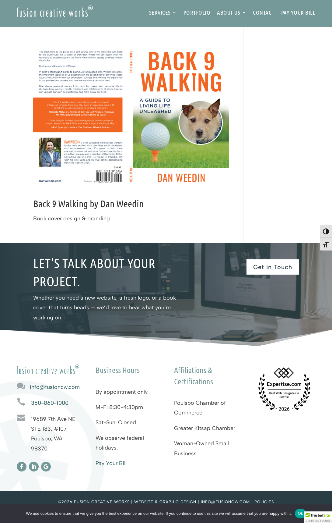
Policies (264, 502)
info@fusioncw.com (55, 387)
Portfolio (197, 13)
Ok (300, 513)
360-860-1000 (49, 403)
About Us (228, 13)
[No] (324, 514)
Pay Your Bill (298, 13)
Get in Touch (272, 267)
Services (160, 13)
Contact (263, 13)
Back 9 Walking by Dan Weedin (88, 203)
